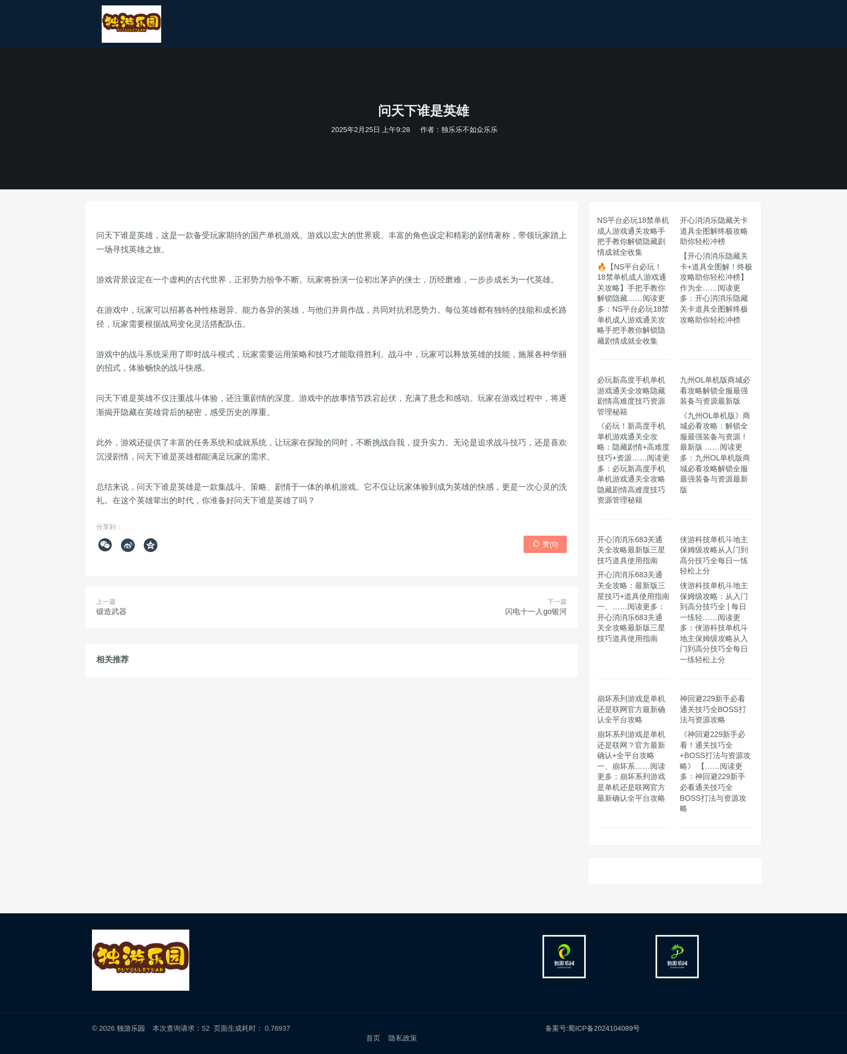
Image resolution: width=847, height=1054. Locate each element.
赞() (545, 543)
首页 (373, 1038)
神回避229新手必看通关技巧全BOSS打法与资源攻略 (713, 709)
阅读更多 (633, 319)
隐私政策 (402, 1038)
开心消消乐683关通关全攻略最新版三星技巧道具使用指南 (631, 550)
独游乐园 (131, 1028)
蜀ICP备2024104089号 (604, 1028)
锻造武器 (111, 611)
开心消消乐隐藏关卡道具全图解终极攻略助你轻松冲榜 (714, 231)
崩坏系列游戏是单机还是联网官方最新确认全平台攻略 (631, 709)
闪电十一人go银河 (536, 611)
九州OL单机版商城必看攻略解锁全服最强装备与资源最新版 (715, 390)
